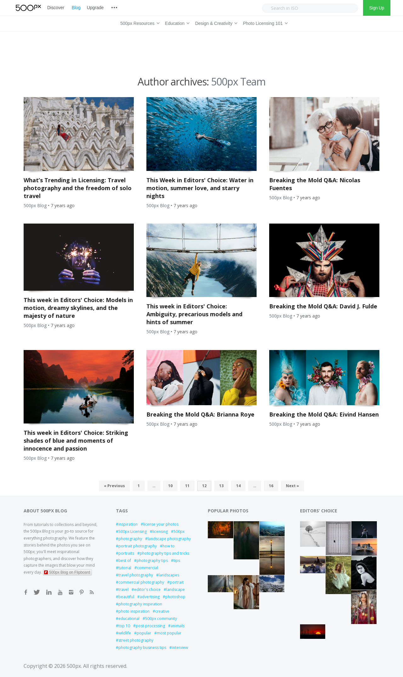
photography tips (152, 560)
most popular (169, 633)
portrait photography (137, 546)
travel (123, 589)
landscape (175, 589)
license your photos (161, 524)
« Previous (114, 485)
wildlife (124, 633)
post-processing (150, 625)
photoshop (175, 596)
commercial (147, 567)
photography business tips (142, 647)
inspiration (128, 524)
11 (187, 485)
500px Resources (138, 22)
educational (128, 618)
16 (271, 485)
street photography (135, 640)
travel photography (135, 575)
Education (176, 22)
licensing (160, 531)
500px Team (238, 81)
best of (124, 560)
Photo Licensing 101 (264, 22)
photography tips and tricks (164, 553)
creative (162, 611)
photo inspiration (134, 611)
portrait (177, 582)
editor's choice (147, 589)
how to (168, 546)
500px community (161, 618)
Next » (292, 485)
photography (130, 538)
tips (176, 560)
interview (180, 647)
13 (221, 485)
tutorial (124, 567)
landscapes (169, 575)
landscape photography (169, 538)
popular (144, 633)
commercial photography (141, 582)
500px (178, 531)
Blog (76, 7)
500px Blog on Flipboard (67, 572)
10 (170, 485)
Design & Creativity (215, 22)
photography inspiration (140, 604)
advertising (150, 596)
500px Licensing (132, 531)
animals (177, 625)
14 (238, 485)
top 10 (124, 625)
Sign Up (376, 7)
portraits (126, 553)
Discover (55, 7)
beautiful (126, 596)
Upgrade (95, 7)
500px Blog (35, 205)
